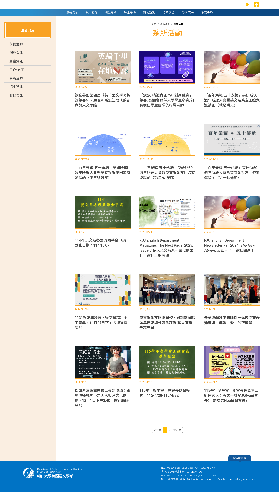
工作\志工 (16, 77)
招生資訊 (16, 95)
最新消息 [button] (72, 20)
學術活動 (16, 52)
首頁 (153, 31)
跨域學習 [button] (168, 20)
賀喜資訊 (16, 69)
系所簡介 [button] (91, 20)
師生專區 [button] (130, 20)
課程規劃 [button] (149, 20)
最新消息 (165, 31)
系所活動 (16, 86)
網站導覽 (240, 466)
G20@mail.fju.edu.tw (203, 483)
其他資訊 (16, 103)
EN (247, 8)
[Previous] (157, 437)
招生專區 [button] (111, 20)
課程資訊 (16, 60)
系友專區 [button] (207, 20)
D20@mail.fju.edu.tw (173, 483)
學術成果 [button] (188, 20)
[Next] (177, 437)
